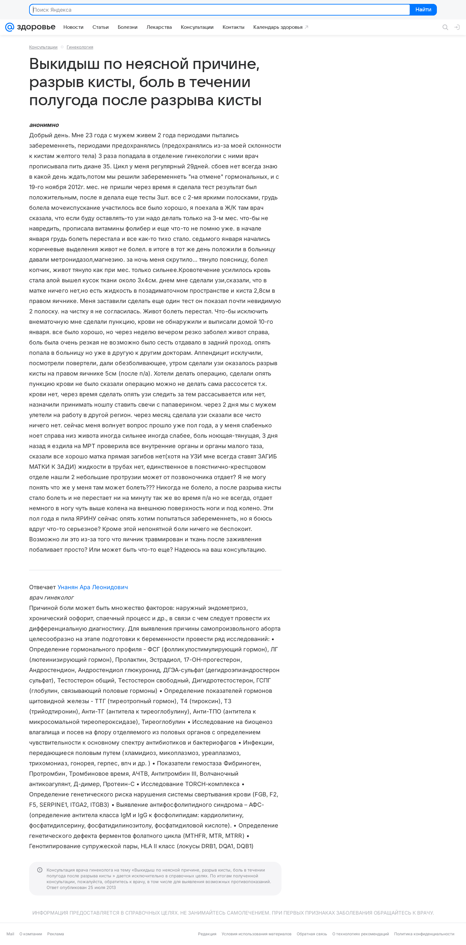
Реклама (55, 933)
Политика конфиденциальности (424, 933)
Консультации (43, 47)
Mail (10, 933)
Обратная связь (312, 933)
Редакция (207, 933)
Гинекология (80, 47)
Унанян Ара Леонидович (93, 587)
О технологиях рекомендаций (360, 933)
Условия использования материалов (257, 933)
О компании (30, 933)
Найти (423, 10)
